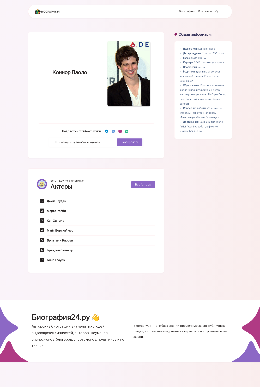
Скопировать (129, 143)
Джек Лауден (57, 202)
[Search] (216, 12)
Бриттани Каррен (60, 241)
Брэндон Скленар (60, 251)
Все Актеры (143, 185)
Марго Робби (56, 212)
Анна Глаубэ (56, 260)
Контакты (204, 12)
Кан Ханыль (55, 221)
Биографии (186, 12)
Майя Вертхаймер (60, 231)
